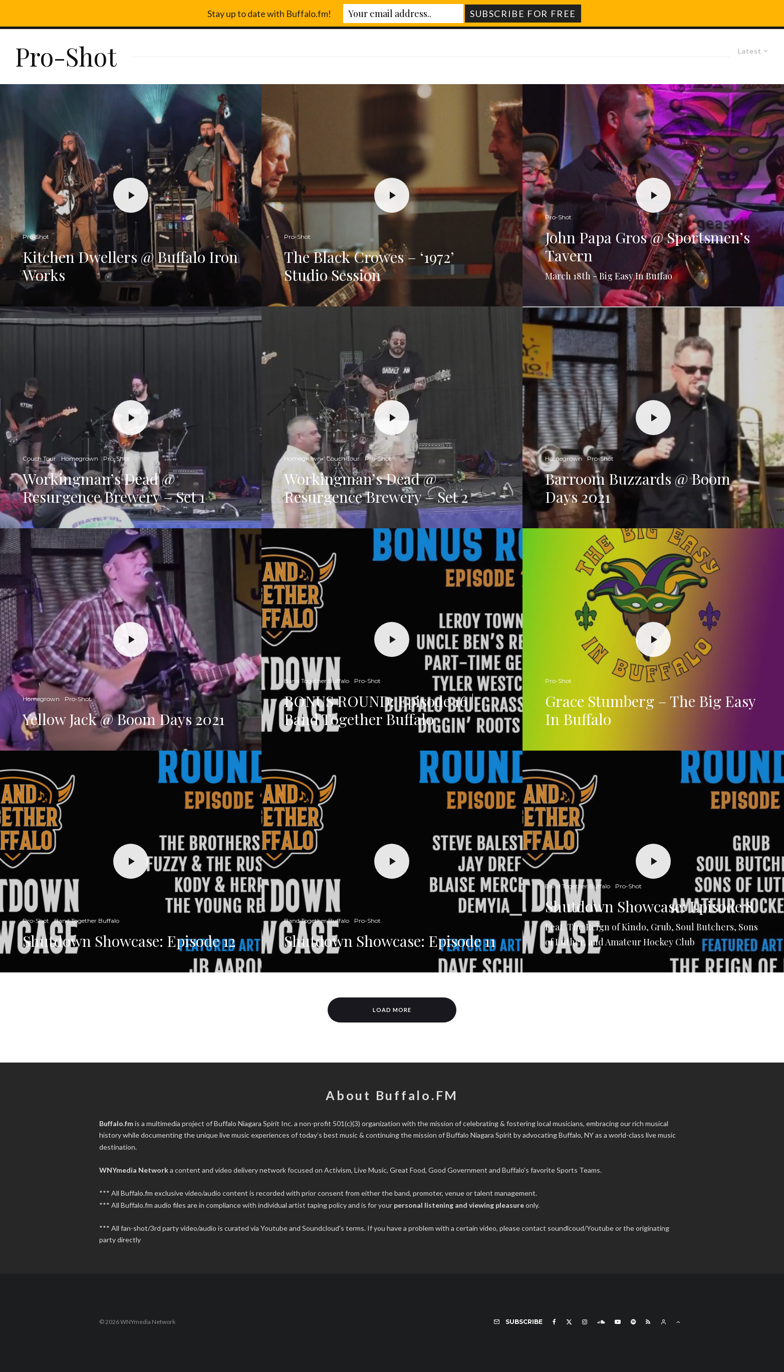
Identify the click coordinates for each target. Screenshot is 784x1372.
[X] (569, 1322)
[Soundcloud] (601, 1322)
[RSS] (648, 1322)
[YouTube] (618, 1322)
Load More (392, 1009)
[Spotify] (633, 1322)
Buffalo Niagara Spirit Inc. (253, 1123)
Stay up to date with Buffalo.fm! (269, 13)
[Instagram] (584, 1322)
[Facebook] (554, 1322)
